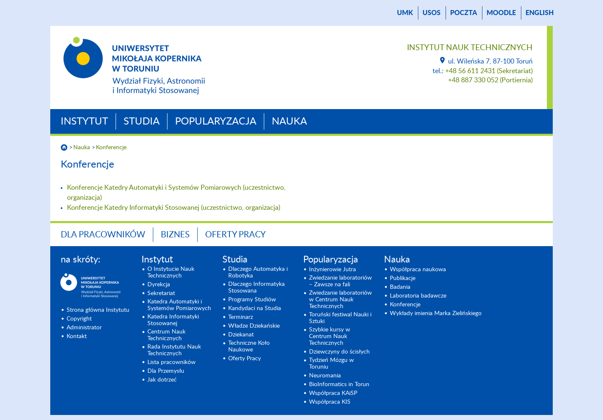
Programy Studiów (252, 300)
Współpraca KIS (329, 402)
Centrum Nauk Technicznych (166, 335)
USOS (432, 13)
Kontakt (77, 336)
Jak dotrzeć (162, 380)
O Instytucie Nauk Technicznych (170, 272)
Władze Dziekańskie (254, 326)
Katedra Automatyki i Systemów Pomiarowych (179, 305)
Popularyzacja (215, 122)
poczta (463, 13)
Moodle (501, 13)
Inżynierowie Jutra (332, 269)
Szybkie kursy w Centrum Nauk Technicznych (329, 336)
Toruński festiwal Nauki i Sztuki (340, 318)
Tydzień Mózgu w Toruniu (331, 363)
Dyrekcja (158, 285)
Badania (400, 287)
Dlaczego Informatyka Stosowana (256, 287)
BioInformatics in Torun (339, 384)
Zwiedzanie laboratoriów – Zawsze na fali (340, 281)
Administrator (84, 328)
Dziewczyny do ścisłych (339, 352)
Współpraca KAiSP (333, 393)
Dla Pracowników (103, 235)
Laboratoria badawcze (418, 296)
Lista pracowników (171, 362)
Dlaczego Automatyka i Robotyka (258, 272)
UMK (405, 13)
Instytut (84, 122)
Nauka (289, 122)
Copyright (79, 319)
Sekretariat (161, 293)
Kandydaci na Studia (254, 308)
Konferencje (111, 147)
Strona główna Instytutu (98, 310)
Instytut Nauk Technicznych (470, 48)
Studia (142, 122)
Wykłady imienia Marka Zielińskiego (436, 313)
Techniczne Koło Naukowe (249, 346)
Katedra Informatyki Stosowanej (173, 320)
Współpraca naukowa (418, 269)
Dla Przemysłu (165, 371)
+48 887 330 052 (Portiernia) (490, 80)
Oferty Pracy (235, 235)
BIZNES (175, 235)
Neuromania (325, 376)
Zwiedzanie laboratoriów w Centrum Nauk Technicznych (340, 299)
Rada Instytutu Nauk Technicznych (174, 350)
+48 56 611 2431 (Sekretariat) (489, 71)
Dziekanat (241, 335)
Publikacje (402, 278)
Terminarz (240, 317)
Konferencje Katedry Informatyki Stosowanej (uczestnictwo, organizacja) (173, 207)
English (540, 13)
